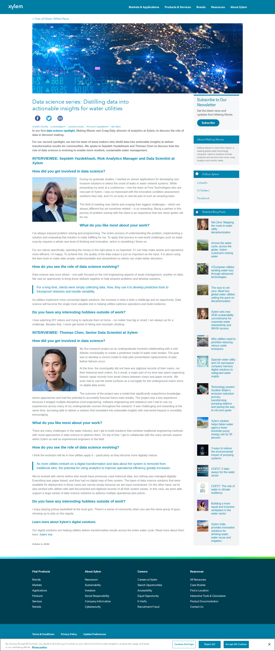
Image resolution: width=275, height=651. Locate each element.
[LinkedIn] (219, 634)
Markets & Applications (144, 7)
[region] (137, 645)
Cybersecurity (93, 606)
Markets (37, 585)
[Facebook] (212, 634)
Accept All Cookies (236, 644)
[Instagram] (241, 634)
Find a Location (199, 590)
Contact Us (196, 606)
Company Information (98, 601)
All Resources (198, 579)
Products (37, 596)
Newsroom (91, 579)
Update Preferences (94, 634)
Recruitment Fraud (148, 606)
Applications (39, 590)
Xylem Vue (45, 534)
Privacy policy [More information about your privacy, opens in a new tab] (39, 647)
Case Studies (198, 585)
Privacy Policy (69, 634)
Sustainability (93, 585)
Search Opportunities (150, 585)
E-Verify (142, 601)
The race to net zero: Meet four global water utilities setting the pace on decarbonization (223, 294)
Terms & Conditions (43, 634)
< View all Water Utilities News (50, 18)
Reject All (209, 644)
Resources (218, 7)
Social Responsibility (97, 596)
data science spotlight (60, 130)
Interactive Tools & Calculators (208, 596)
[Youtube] (234, 634)
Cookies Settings (184, 644)
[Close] (269, 644)
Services (37, 601)
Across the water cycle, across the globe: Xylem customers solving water (222, 250)
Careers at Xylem (147, 579)
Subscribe (208, 122)
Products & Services (178, 7)
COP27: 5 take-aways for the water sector (223, 472)
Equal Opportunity (148, 596)
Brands (201, 7)
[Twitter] (226, 634)
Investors (90, 590)
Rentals (36, 606)
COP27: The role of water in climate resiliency (223, 489)
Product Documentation (204, 601)
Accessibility (145, 590)
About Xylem (238, 7)
